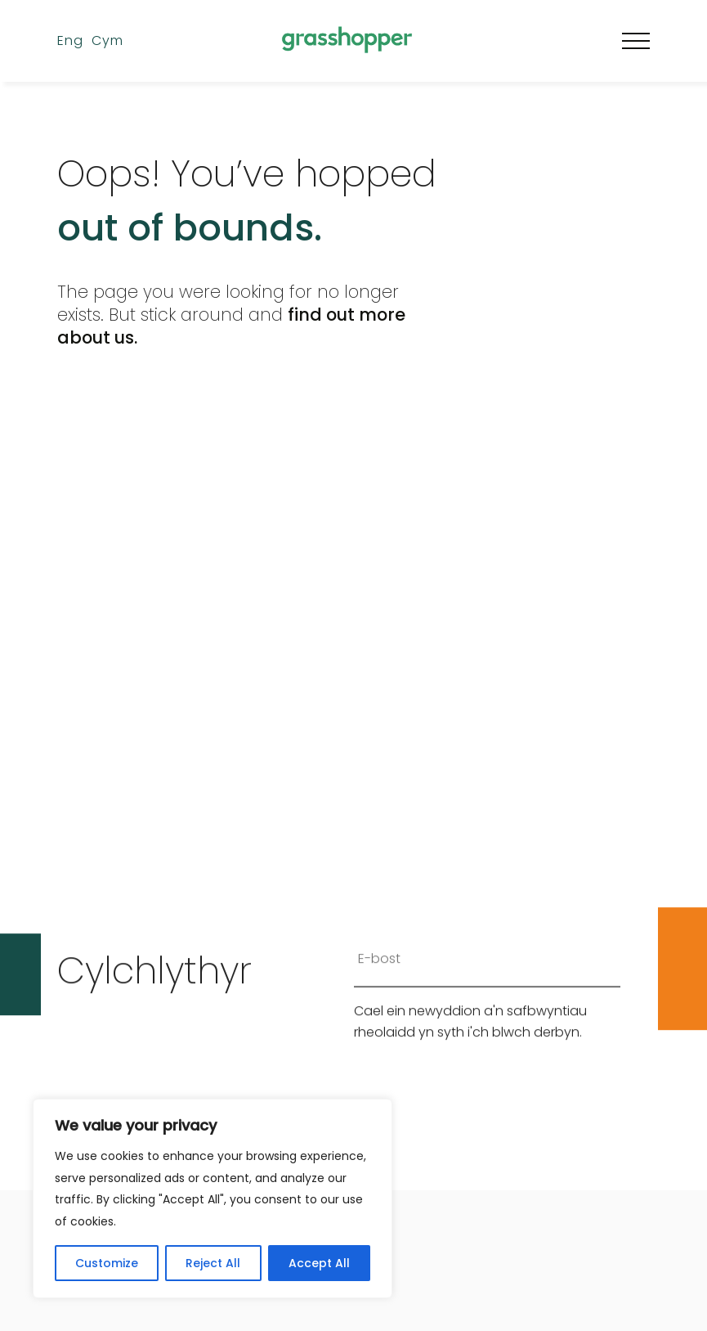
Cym (107, 40)
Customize (106, 1263)
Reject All (213, 1263)
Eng (70, 40)
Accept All (319, 1263)
